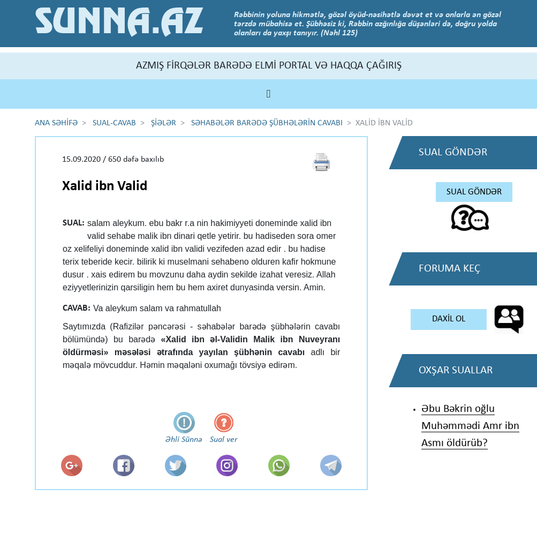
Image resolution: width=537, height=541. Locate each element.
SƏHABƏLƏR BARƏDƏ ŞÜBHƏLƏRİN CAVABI (267, 123)
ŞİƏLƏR (163, 123)
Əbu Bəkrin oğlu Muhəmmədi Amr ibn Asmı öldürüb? (470, 426)
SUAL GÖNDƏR (474, 192)
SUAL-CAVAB (114, 123)
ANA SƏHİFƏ (56, 123)
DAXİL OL (448, 319)
